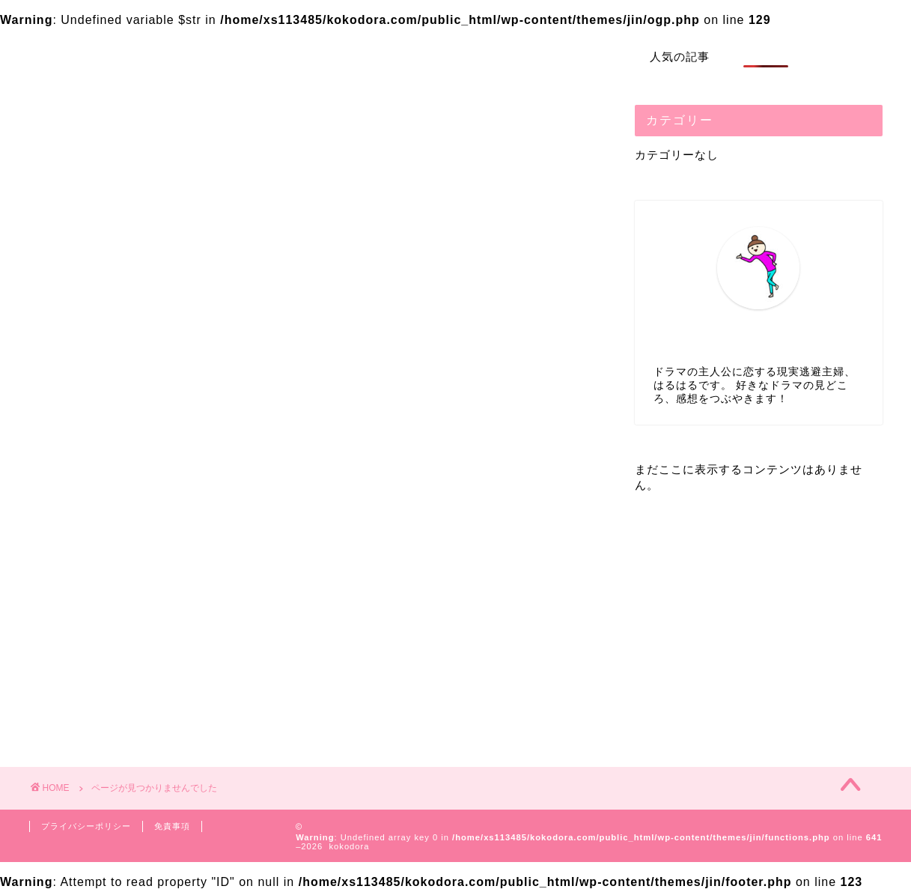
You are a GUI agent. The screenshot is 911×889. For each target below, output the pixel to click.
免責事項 (172, 826)
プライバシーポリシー (86, 826)
